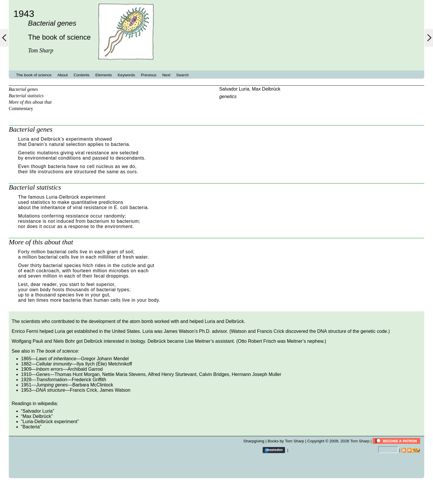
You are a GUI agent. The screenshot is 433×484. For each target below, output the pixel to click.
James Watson (115, 390)
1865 (26, 358)
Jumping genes (52, 384)
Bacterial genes (23, 89)
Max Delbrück (266, 88)
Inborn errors (49, 369)
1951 (26, 384)
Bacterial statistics (26, 95)
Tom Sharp (360, 441)
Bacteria (31, 426)
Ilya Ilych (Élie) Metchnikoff (104, 363)
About (62, 75)
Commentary (21, 108)
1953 (26, 390)
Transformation (51, 379)
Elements (103, 75)
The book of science (34, 75)
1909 (26, 369)
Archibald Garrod (85, 369)
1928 (26, 379)
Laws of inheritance (56, 358)
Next (166, 75)
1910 (26, 374)
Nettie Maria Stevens (124, 374)
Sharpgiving (253, 441)
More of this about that (30, 102)
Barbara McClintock (92, 384)
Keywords (126, 75)
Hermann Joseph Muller (256, 374)
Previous (148, 75)
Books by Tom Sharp (286, 441)
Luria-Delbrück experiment (49, 421)
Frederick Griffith (89, 379)
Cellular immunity (54, 363)
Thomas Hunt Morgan (77, 374)
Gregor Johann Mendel (105, 358)
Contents (81, 75)
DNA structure (50, 390)
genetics (228, 96)
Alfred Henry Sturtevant (172, 374)
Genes (43, 374)
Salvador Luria (234, 88)
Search (182, 75)
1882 (26, 363)
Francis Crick (83, 390)
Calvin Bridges (214, 374)
